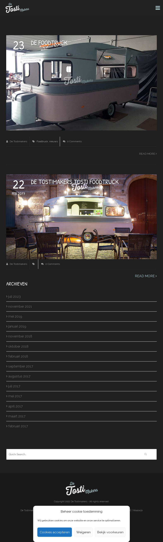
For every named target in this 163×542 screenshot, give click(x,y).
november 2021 (20, 306)
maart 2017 (16, 416)
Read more (148, 153)
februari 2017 (18, 426)
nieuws (53, 141)
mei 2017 (15, 396)
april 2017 (15, 406)
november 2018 (20, 336)
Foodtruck (42, 141)
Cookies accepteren (55, 532)
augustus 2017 (19, 376)
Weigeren (83, 532)
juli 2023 (14, 297)
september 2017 (20, 366)
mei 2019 (15, 316)
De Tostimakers (16, 141)
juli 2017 (14, 386)
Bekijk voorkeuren (110, 532)
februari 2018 (18, 356)
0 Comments (72, 141)
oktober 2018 (18, 346)
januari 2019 (17, 326)
